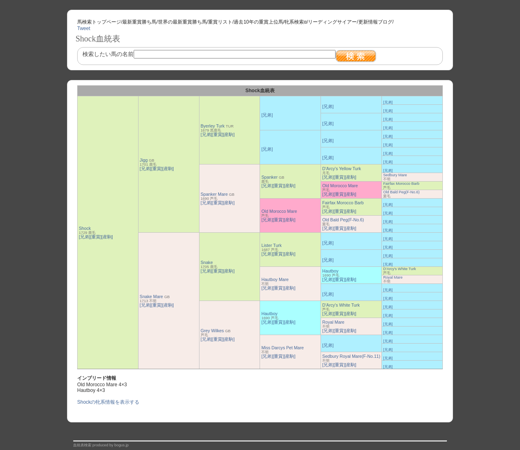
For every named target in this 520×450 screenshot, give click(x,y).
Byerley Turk (213, 125)
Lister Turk (271, 245)
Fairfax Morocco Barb (401, 184)
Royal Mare (393, 277)
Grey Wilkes (212, 330)
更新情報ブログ (375, 22)
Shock (85, 228)
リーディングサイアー (332, 22)
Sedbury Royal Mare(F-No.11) (351, 356)
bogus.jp (122, 445)
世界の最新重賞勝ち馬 (182, 22)
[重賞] (96, 236)
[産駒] (107, 236)
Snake (207, 262)
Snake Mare (151, 296)
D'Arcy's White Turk (399, 269)
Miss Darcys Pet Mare (282, 347)
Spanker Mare (214, 194)
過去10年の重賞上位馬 (258, 22)
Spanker (269, 177)
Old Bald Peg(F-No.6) (401, 192)
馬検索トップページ (99, 22)
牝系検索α (295, 22)
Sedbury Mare (395, 175)
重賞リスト (220, 22)
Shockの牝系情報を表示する (108, 402)
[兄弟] (84, 236)
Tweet (83, 28)
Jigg (144, 160)
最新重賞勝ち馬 (139, 22)
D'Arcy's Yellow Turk (341, 168)
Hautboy (330, 270)
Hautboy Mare (274, 279)
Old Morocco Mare (340, 185)
